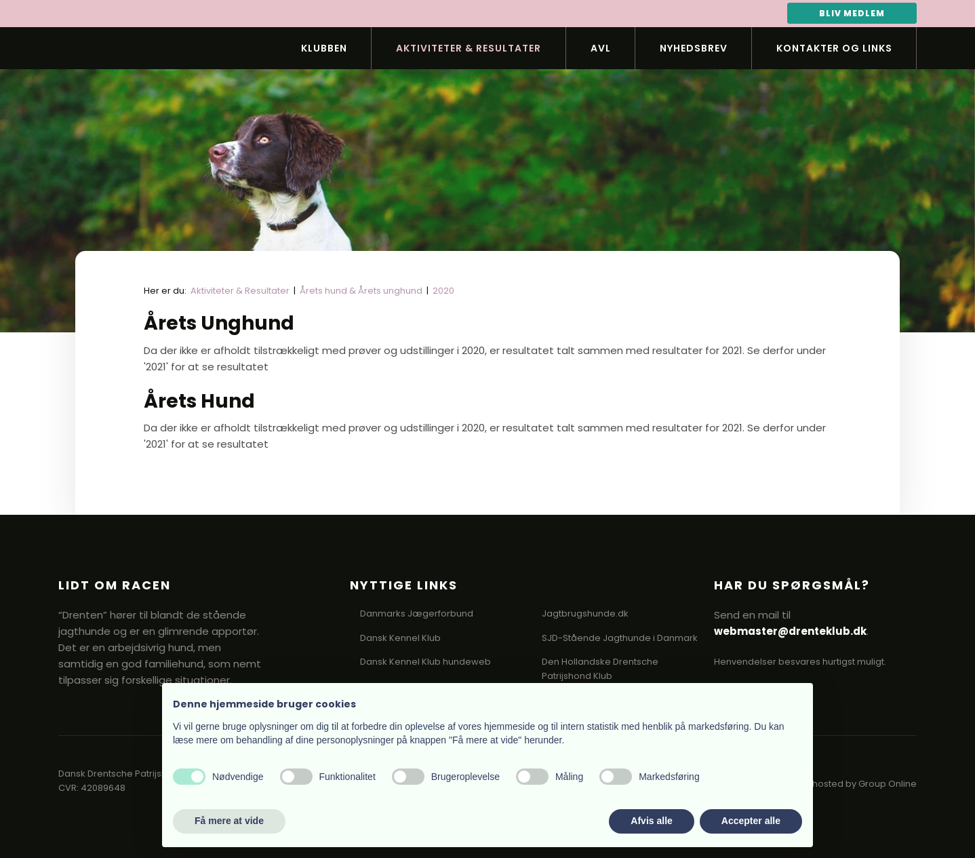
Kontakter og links (834, 48)
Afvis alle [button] (651, 820)
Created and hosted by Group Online (835, 783)
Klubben (324, 48)
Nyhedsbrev (694, 48)
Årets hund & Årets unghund (362, 290)
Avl (601, 48)
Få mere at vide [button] (229, 820)
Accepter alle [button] (750, 820)
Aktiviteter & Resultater (468, 48)
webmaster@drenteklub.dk (790, 631)
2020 (443, 290)
